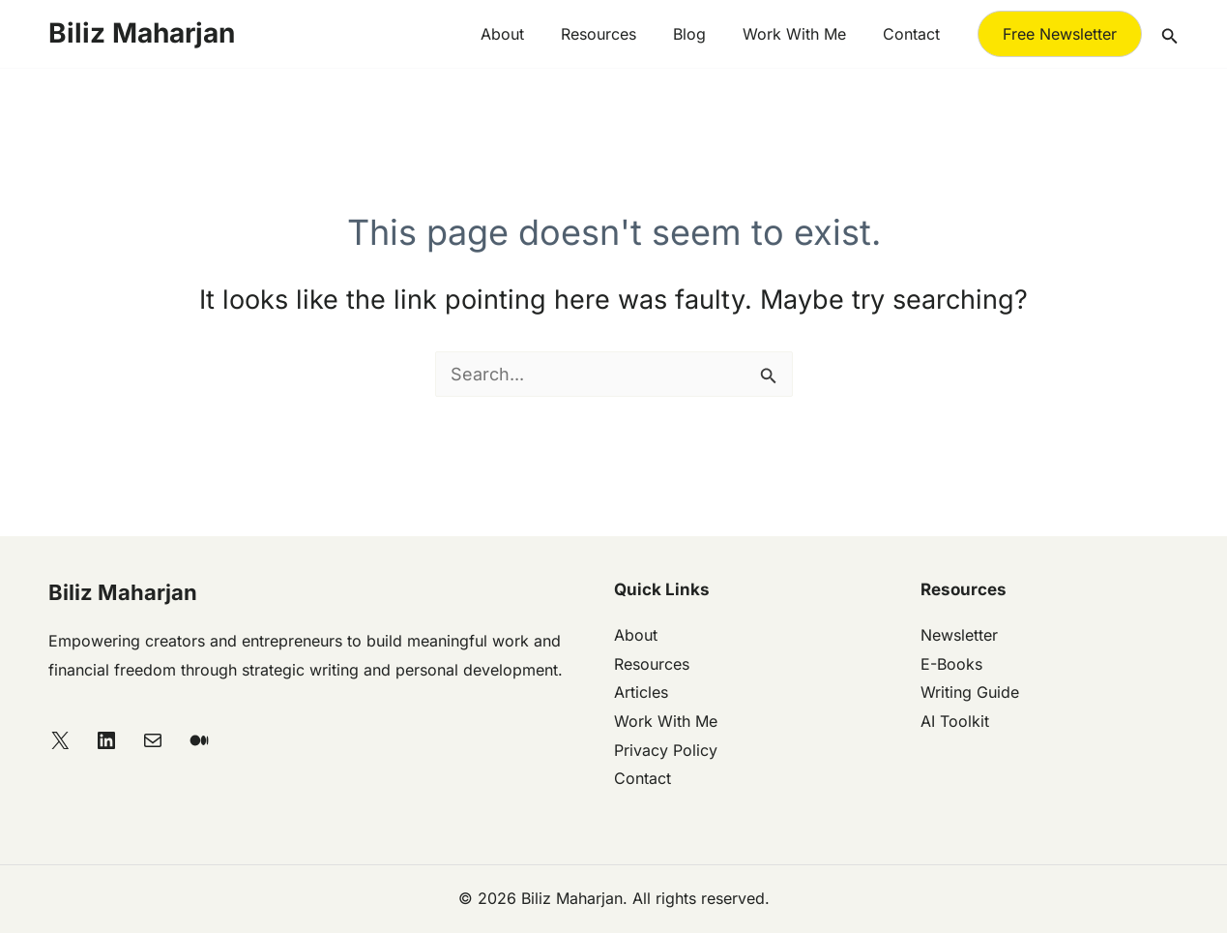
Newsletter (959, 635)
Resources (619, 34)
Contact (914, 34)
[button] (1060, 34)
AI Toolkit (954, 721)
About (528, 34)
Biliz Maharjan (141, 32)
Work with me (803, 34)
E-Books (951, 664)
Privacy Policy (665, 750)
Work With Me (665, 721)
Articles (641, 692)
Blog (703, 34)
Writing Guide (969, 692)
